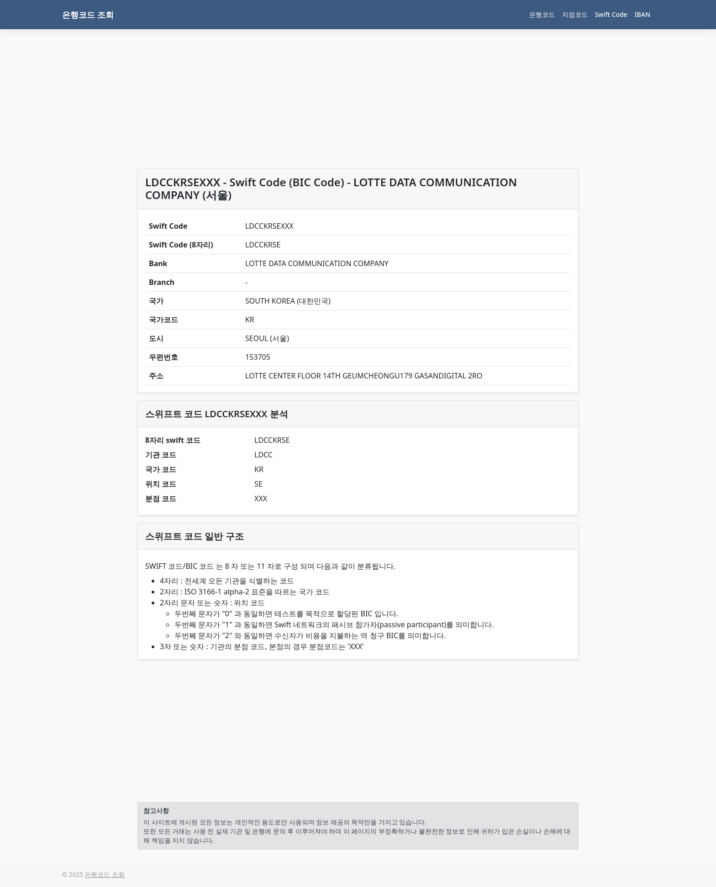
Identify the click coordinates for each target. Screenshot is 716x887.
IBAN (642, 14)
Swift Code (611, 14)
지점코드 (575, 14)
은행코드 (542, 14)
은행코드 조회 (88, 14)
